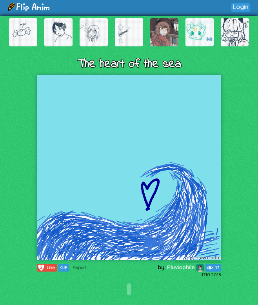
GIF (63, 267)
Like (46, 268)
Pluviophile (185, 267)
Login (240, 7)
